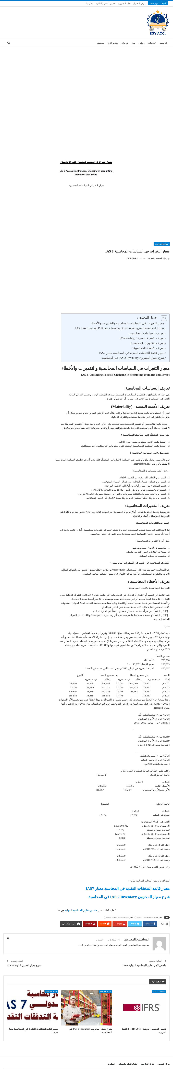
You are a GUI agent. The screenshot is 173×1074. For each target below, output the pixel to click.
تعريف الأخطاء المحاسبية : (148, 348)
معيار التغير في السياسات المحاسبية (149, 917)
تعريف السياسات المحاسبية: (146, 333)
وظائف (141, 43)
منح (133, 43)
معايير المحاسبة (161, 244)
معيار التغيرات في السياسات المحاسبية (119, 917)
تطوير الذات (113, 43)
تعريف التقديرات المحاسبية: (147, 343)
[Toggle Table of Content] (162, 318)
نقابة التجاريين (124, 3)
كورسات (152, 43)
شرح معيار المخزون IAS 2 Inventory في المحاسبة (133, 357)
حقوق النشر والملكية (105, 3)
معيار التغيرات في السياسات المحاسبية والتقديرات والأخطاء (127, 323)
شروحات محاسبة (159, 991)
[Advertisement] (86, 72)
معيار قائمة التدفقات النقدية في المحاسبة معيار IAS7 (131, 353)
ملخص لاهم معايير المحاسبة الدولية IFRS (144, 965)
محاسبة (100, 43)
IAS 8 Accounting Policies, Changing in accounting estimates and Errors (119, 328)
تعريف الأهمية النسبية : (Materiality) (142, 338)
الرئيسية (163, 43)
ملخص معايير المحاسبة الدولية (81, 910)
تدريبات (124, 43)
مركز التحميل (139, 3)
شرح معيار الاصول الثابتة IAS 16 (24, 965)
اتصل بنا (89, 3)
